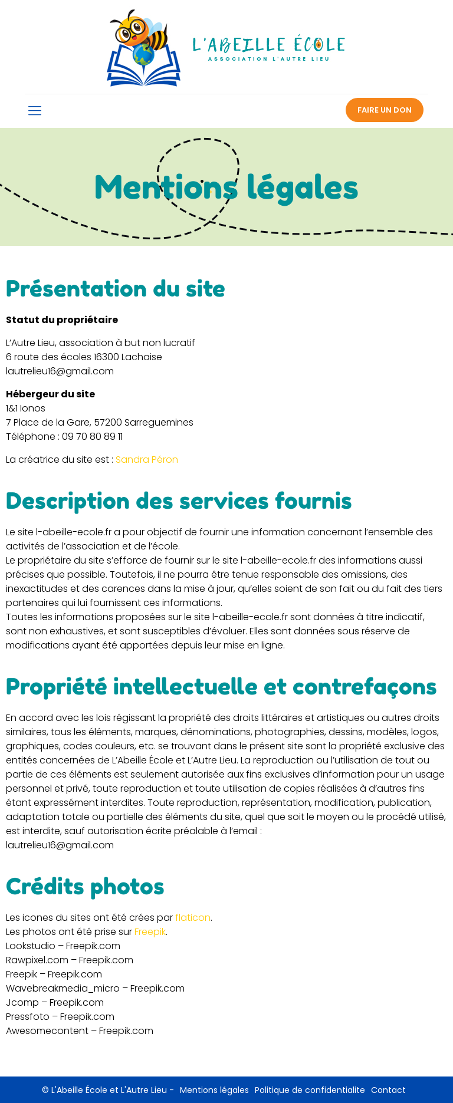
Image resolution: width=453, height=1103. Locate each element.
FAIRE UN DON (384, 110)
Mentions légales (214, 1090)
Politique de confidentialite (310, 1090)
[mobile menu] (35, 111)
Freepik (150, 932)
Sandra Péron (147, 459)
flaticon (193, 917)
